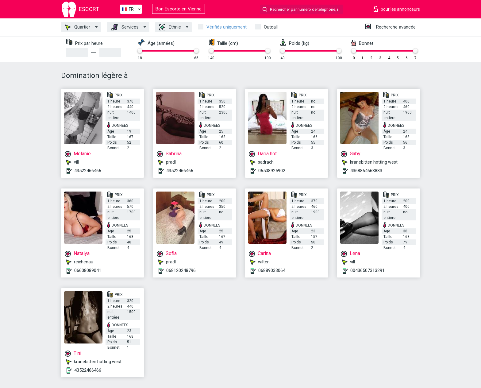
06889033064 (271, 270)
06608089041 (87, 270)
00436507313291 (367, 270)
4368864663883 (366, 170)
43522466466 (87, 170)
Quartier (77, 27)
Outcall (271, 27)
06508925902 (271, 170)
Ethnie (170, 27)
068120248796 (181, 270)
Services (125, 27)
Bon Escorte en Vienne (179, 9)
